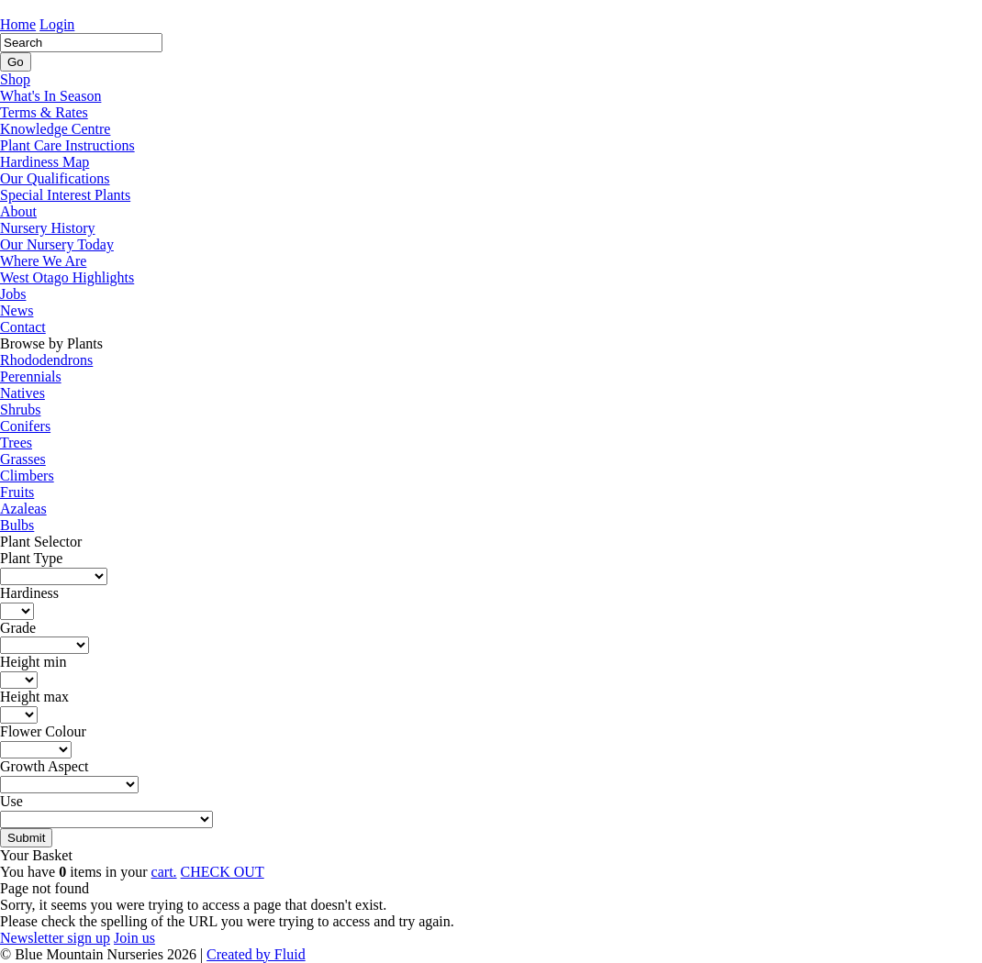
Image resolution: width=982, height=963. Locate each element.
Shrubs (20, 409)
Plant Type (31, 558)
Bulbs (17, 525)
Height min (33, 662)
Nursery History (47, 228)
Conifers (25, 426)
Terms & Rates (44, 112)
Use (11, 801)
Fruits (17, 492)
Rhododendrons (46, 360)
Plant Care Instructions (67, 145)
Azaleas (23, 508)
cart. (164, 872)
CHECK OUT (222, 872)
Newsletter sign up (55, 938)
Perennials (30, 376)
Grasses (23, 459)
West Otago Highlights (67, 277)
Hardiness (29, 593)
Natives (22, 393)
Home (18, 24)
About (18, 211)
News (16, 310)
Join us (134, 938)
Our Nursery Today (57, 244)
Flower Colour (43, 731)
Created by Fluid (256, 954)
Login (56, 24)
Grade (18, 628)
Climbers (27, 475)
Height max (34, 696)
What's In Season (50, 96)
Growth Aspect (44, 766)
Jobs (13, 294)
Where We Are (43, 261)
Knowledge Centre (55, 129)
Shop (15, 79)
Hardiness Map (44, 162)
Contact (23, 327)
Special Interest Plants (65, 195)
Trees (16, 442)
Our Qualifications (55, 178)
